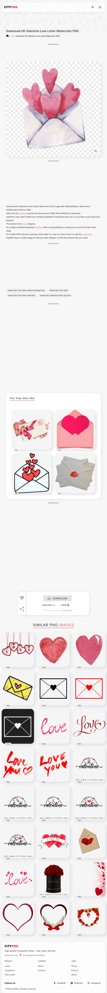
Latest (7, 966)
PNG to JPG (10, 974)
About (41, 966)
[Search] (93, 7)
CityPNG (23, 213)
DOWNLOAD (57, 598)
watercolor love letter (58, 290)
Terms (74, 966)
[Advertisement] (53, 53)
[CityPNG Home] (11, 7)
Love (24, 223)
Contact (41, 970)
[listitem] (59, 983)
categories (87, 234)
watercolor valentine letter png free (55, 295)
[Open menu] (100, 7)
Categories (10, 970)
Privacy (74, 970)
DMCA (74, 974)
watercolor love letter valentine (21, 295)
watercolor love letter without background (26, 290)
